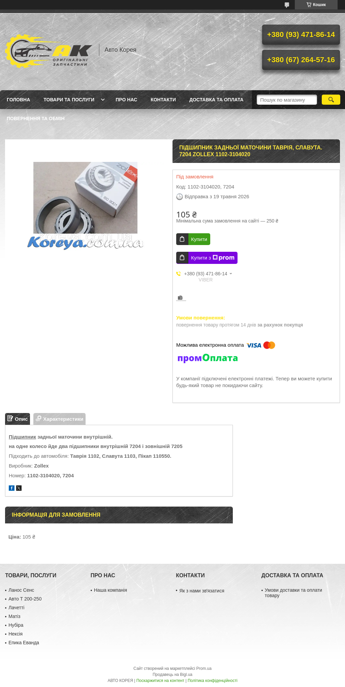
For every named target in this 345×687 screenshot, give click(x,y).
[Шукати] (331, 100)
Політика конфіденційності (213, 680)
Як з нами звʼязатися (201, 590)
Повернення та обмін (36, 118)
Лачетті (16, 607)
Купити (199, 239)
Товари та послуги (68, 99)
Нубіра (15, 625)
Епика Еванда (23, 642)
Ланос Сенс (21, 590)
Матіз (14, 616)
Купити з (212, 258)
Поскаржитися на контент (160, 680)
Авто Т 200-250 (24, 599)
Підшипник (22, 437)
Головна (18, 99)
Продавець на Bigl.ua (172, 674)
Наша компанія (110, 590)
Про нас (126, 99)
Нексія (15, 634)
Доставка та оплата (216, 99)
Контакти (163, 99)
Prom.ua (204, 668)
